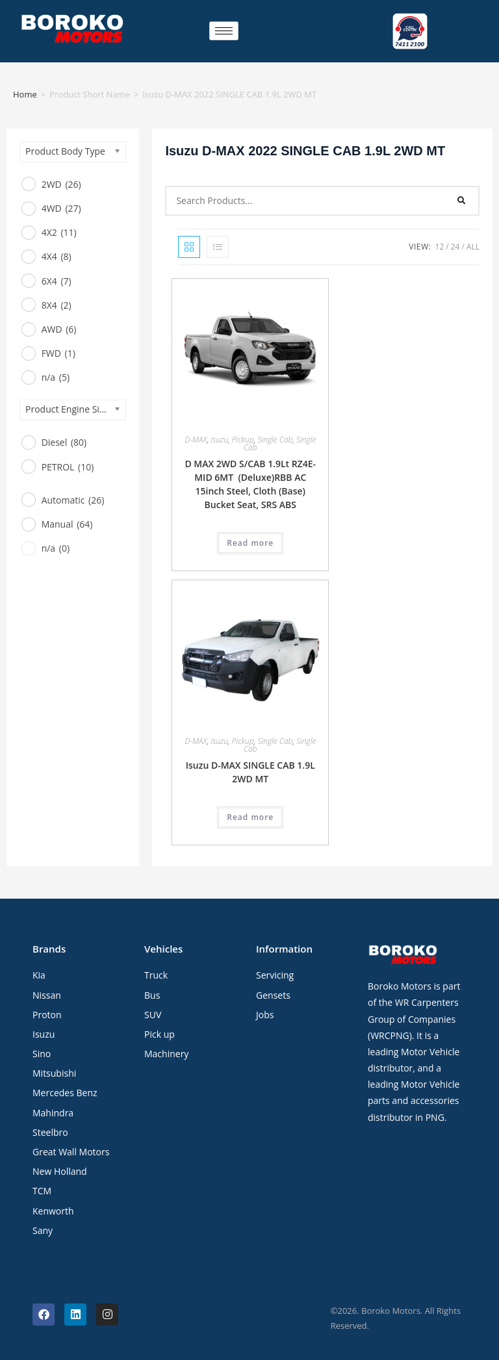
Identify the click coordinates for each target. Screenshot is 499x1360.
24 (455, 246)
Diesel (64, 442)
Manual (67, 524)
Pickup (243, 439)
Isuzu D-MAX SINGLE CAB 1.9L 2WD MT (250, 772)
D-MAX (196, 439)
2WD (61, 184)
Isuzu (219, 439)
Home (25, 94)
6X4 (56, 281)
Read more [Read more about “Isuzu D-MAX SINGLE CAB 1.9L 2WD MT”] (250, 817)
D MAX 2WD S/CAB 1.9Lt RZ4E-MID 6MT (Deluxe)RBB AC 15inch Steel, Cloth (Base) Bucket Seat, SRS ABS (250, 484)
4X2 (59, 232)
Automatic (73, 500)
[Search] (462, 200)
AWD (59, 329)
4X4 (56, 256)
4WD (61, 208)
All (473, 246)
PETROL (68, 467)
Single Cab (274, 439)
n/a (56, 377)
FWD (58, 353)
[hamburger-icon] (223, 30)
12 (439, 246)
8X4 (56, 305)
